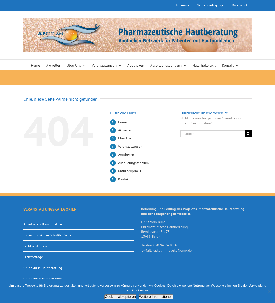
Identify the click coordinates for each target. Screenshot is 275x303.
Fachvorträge (33, 257)
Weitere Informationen (155, 297)
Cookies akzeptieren (120, 297)
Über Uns (125, 138)
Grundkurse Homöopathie (42, 279)
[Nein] (268, 291)
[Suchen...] (212, 133)
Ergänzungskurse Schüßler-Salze (47, 235)
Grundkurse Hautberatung (42, 268)
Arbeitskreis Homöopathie (42, 224)
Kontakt (124, 179)
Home (122, 122)
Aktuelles (125, 130)
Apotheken (126, 154)
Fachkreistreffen (35, 246)
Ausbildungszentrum (133, 163)
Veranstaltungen (130, 146)
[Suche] (248, 133)
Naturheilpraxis (129, 171)
